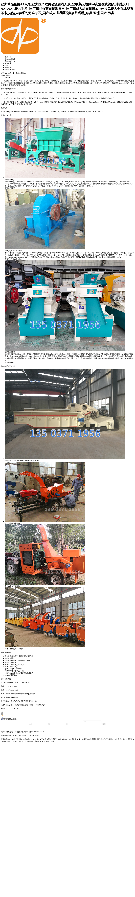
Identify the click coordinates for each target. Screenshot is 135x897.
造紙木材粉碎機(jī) (11, 662)
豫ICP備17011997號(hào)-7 (34, 732)
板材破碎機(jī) (10, 658)
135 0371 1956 (12, 686)
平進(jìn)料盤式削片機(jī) (13, 259)
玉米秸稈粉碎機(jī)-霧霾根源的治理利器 (19, 656)
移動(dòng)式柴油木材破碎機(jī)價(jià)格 (19, 673)
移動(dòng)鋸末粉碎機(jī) (13, 669)
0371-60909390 (25, 682)
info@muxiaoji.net (12, 690)
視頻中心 (8, 65)
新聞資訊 (8, 67)
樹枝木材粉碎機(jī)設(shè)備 (15, 664)
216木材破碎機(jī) (11, 675)
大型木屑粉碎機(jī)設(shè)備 (15, 671)
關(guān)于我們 (10, 59)
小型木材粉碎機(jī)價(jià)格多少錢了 (17, 660)
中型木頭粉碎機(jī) (11, 667)
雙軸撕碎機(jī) (10, 188)
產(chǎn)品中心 (10, 61)
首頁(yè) (8, 57)
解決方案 (8, 63)
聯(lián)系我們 (10, 69)
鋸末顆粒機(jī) (10, 362)
